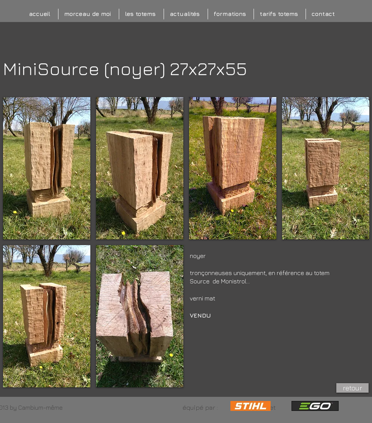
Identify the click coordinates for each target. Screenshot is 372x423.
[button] (46, 168)
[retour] (352, 388)
